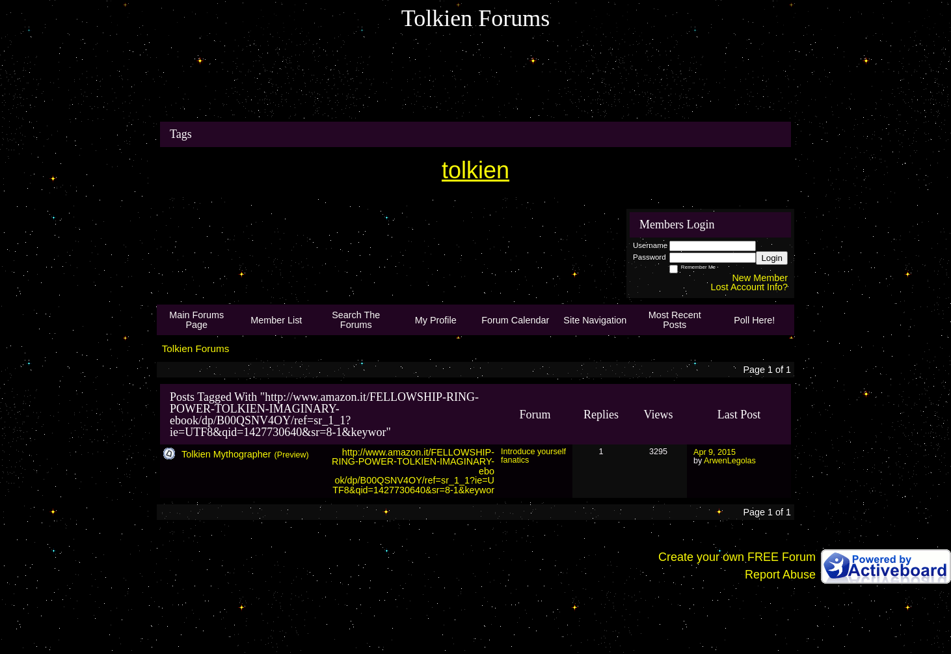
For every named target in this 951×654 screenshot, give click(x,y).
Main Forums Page (196, 319)
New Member (760, 278)
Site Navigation (594, 320)
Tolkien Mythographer (226, 454)
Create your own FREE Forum (737, 557)
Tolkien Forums (196, 348)
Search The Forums (356, 319)
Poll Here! (754, 320)
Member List (276, 320)
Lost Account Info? (749, 287)
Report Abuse (780, 574)
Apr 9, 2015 (714, 452)
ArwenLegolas (730, 460)
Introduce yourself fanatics (533, 456)
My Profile (436, 320)
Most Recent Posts (675, 319)
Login (772, 258)
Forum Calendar (515, 320)
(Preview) (292, 454)
